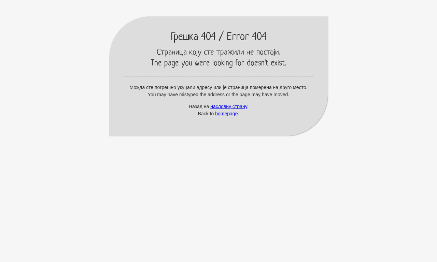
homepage (226, 113)
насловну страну (228, 106)
